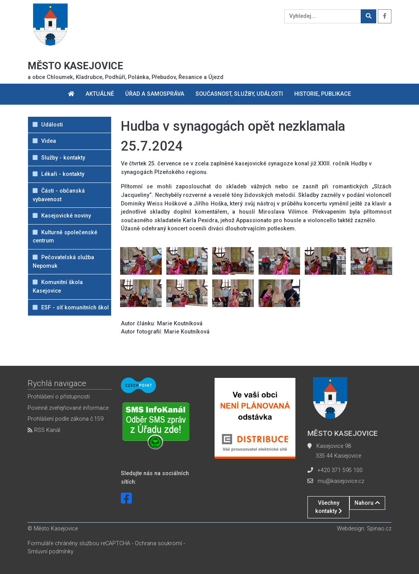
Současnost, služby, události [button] (239, 94)
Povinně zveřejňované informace (68, 408)
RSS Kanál (44, 430)
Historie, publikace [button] (322, 94)
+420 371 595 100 (340, 470)
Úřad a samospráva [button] (154, 94)
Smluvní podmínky (50, 551)
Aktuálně (100, 94)
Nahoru (367, 503)
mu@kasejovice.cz (341, 481)
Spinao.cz (379, 528)
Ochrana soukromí (158, 543)
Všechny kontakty (328, 507)
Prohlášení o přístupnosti (59, 396)
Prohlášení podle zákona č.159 (65, 419)
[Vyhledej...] (322, 16)
